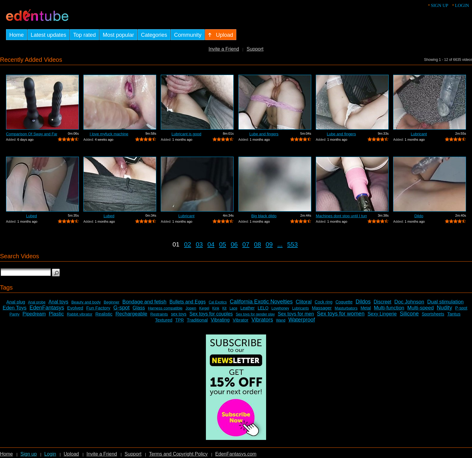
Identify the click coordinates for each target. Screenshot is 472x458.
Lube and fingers (263, 134)
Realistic (104, 313)
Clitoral (304, 302)
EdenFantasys (47, 308)
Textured (163, 319)
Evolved (75, 307)
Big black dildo (264, 216)
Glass (139, 307)
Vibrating (220, 319)
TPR (179, 320)
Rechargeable (131, 314)
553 (292, 244)
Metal (366, 308)
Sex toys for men (296, 313)
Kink (215, 308)
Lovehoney (280, 308)
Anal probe (36, 302)
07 (245, 244)
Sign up (439, 5)
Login (462, 5)
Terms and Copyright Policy (178, 453)
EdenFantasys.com (235, 453)
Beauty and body (86, 302)
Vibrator (240, 319)
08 (257, 244)
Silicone (409, 314)
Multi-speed (420, 308)
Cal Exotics (218, 302)
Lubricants (300, 308)
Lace (233, 308)
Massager (322, 307)
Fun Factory (98, 307)
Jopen (190, 308)
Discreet (382, 301)
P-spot (461, 308)
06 (234, 244)
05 (222, 244)
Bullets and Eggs (187, 301)
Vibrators (262, 320)
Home (6, 453)
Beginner (112, 302)
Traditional (197, 319)
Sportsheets (433, 314)
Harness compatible (165, 308)
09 (269, 244)
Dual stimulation (445, 302)
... (280, 244)
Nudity (444, 308)
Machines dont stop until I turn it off (341, 216)
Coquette (343, 302)
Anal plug (15, 301)
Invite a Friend (224, 49)
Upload (71, 453)
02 (187, 244)
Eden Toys (14, 308)
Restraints (159, 314)
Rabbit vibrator (79, 314)
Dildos (363, 302)
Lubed (31, 216)
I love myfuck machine (109, 134)
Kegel (204, 308)
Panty (14, 314)
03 (199, 244)
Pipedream (34, 313)
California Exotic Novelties (261, 302)
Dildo (419, 216)
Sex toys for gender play (255, 314)
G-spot (121, 308)
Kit (224, 308)
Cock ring (323, 302)
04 (210, 244)
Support (255, 49)
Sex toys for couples (211, 313)
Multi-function (389, 308)
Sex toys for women (341, 314)
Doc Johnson (409, 302)
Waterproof (301, 320)
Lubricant (419, 134)
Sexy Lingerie (382, 313)
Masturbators (346, 308)
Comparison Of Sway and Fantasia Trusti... (31, 134)
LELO (263, 308)
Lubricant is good (186, 134)
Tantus (454, 313)
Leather (247, 308)
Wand (280, 320)
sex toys (178, 314)
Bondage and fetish (145, 302)
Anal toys (58, 301)
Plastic (56, 314)
